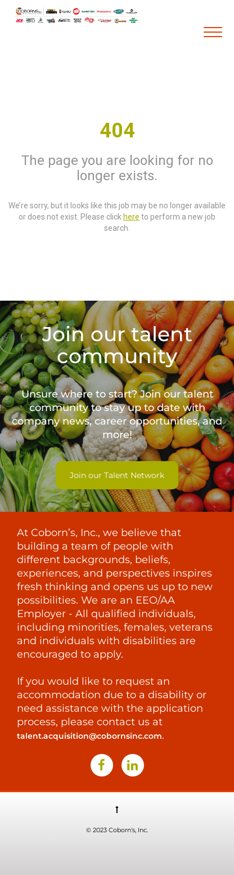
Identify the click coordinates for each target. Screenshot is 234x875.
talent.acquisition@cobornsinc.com (89, 736)
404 (117, 130)
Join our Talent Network (117, 475)
